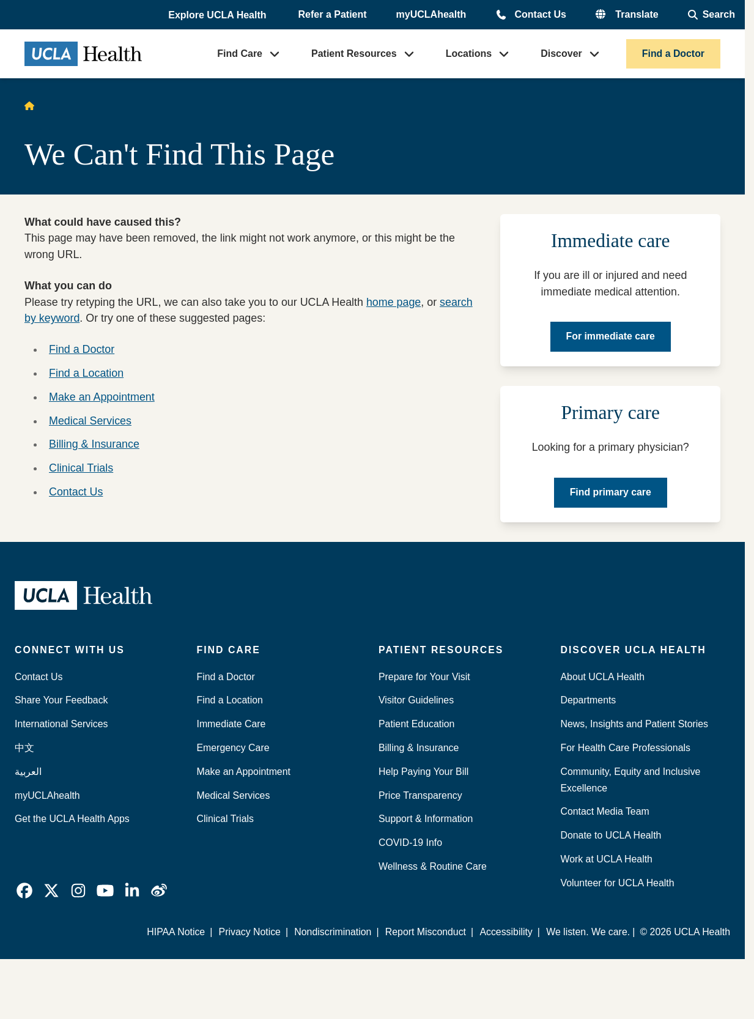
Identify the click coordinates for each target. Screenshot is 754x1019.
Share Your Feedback (61, 700)
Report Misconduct (425, 932)
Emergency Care (233, 748)
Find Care (239, 53)
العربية (28, 771)
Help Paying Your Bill (423, 771)
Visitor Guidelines (416, 700)
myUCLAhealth (431, 14)
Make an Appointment (102, 397)
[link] (24, 890)
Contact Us (540, 14)
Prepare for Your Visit (424, 677)
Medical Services (90, 421)
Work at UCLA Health (606, 859)
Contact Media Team (605, 811)
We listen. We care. (588, 932)
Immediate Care (231, 724)
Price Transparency (420, 795)
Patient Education (416, 724)
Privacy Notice (250, 932)
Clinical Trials (81, 468)
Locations (469, 53)
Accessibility (505, 932)
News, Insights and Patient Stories (635, 724)
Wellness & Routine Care (433, 866)
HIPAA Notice (176, 932)
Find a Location (86, 373)
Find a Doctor (673, 53)
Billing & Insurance (94, 444)
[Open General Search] (711, 14)
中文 (24, 748)
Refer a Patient (332, 14)
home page (393, 302)
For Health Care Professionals (625, 748)
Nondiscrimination (332, 932)
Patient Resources (354, 53)
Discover (561, 53)
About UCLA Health (603, 677)
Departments (588, 700)
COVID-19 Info (410, 842)
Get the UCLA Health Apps (72, 818)
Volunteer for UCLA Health (618, 883)
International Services (61, 724)
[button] (218, 15)
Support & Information (426, 818)
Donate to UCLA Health (611, 835)
